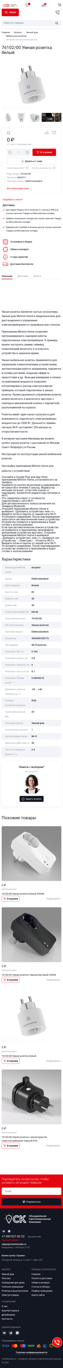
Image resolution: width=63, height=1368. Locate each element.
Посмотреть (53, 898)
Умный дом (32, 32)
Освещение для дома (13, 1282)
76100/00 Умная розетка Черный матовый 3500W (29, 975)
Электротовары (10, 1295)
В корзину (44, 152)
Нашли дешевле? (18, 167)
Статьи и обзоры (40, 1286)
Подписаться (31, 1201)
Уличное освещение (12, 1286)
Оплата (37, 276)
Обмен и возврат (40, 1282)
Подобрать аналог (13, 199)
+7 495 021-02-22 (13, 1236)
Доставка (22, 276)
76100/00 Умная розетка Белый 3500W (23, 893)
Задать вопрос (31, 799)
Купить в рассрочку (44, 167)
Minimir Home (25, 316)
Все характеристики (18, 188)
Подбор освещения (41, 1291)
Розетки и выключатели (15, 1291)
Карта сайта (38, 1295)
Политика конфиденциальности (31, 1352)
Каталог (6, 12)
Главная (6, 32)
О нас (5, 1306)
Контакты (7, 1319)
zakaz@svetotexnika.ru (14, 1244)
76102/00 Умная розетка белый (19, 1056)
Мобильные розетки (16, 36)
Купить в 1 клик (31, 161)
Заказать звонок (10, 1240)
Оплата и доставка (41, 1278)
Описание (7, 276)
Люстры (6, 1278)
